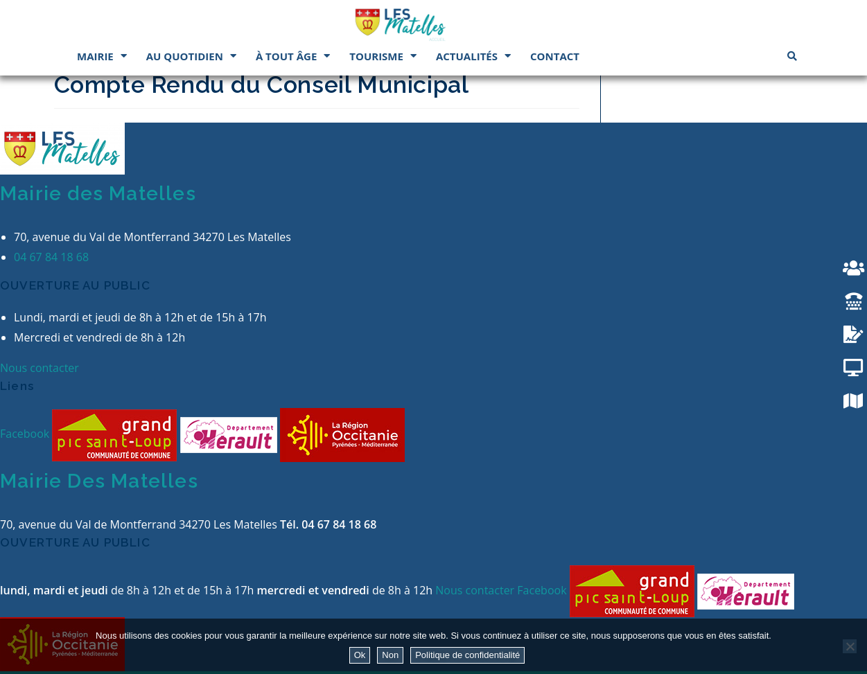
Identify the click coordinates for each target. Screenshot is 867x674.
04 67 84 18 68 (51, 257)
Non (390, 655)
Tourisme (383, 56)
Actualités (473, 56)
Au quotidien (191, 56)
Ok (360, 655)
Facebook (26, 434)
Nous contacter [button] (39, 367)
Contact (554, 56)
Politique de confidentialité (467, 655)
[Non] (850, 646)
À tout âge (293, 56)
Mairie (102, 56)
